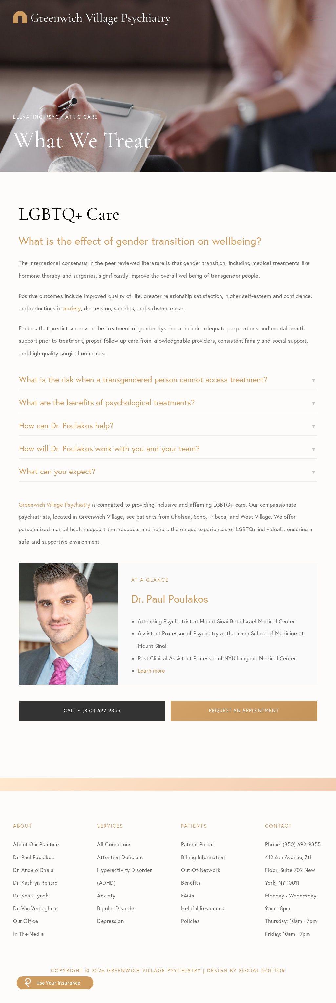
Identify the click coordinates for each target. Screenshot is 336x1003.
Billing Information (203, 857)
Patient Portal (197, 844)
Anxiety (106, 895)
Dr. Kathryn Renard (35, 882)
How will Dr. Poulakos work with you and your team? (109, 448)
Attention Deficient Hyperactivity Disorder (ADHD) (124, 870)
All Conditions (114, 844)
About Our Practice (36, 844)
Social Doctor (262, 970)
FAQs (187, 895)
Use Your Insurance (58, 983)
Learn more (151, 670)
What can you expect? (57, 471)
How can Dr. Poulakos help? (66, 425)
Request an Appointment (244, 710)
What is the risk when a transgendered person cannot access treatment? (143, 379)
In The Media (28, 934)
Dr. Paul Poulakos (33, 857)
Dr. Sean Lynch (31, 895)
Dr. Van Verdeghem (35, 908)
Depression (110, 921)
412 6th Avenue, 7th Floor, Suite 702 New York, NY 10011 (290, 870)
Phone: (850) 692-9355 (293, 844)
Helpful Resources (202, 908)
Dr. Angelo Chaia (33, 870)
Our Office (25, 921)
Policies (190, 921)
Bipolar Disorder (116, 908)
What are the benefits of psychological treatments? (107, 402)
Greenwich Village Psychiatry (54, 504)
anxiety (72, 308)
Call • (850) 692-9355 (92, 710)
